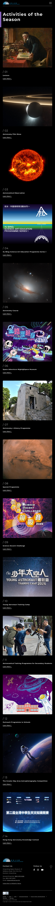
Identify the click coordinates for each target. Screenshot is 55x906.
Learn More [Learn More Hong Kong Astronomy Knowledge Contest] (6, 843)
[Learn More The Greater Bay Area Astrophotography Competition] (27, 753)
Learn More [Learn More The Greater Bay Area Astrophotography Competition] (6, 784)
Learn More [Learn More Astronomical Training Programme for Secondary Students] (6, 666)
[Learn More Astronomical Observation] (27, 165)
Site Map (12, 898)
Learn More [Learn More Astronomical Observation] (6, 196)
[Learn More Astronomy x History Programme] (27, 400)
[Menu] (50, 3)
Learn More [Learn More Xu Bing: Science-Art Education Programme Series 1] (6, 255)
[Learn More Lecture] (27, 47)
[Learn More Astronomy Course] (27, 283)
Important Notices (23, 896)
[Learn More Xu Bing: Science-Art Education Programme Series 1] (27, 224)
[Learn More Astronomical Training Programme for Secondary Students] (27, 635)
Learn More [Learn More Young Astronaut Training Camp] (6, 608)
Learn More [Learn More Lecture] (6, 78)
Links (15, 896)
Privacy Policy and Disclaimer (38, 896)
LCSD (10, 896)
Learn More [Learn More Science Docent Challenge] (6, 549)
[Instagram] (38, 870)
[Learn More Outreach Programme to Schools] (27, 694)
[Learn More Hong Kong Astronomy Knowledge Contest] (27, 812)
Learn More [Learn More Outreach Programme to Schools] (6, 725)
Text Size (5, 898)
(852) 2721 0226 (19, 876)
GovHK (4, 896)
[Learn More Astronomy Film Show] (27, 106)
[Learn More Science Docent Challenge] (27, 518)
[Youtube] (42, 870)
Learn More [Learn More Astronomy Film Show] (6, 137)
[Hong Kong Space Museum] (11, 3)
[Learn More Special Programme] (27, 459)
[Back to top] (51, 867)
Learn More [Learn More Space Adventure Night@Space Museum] (6, 372)
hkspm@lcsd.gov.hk (13, 880)
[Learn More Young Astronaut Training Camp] (27, 577)
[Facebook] (34, 870)
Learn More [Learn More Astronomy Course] (6, 314)
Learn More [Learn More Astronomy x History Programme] (6, 431)
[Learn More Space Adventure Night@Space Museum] (27, 341)
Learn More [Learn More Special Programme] (6, 490)
